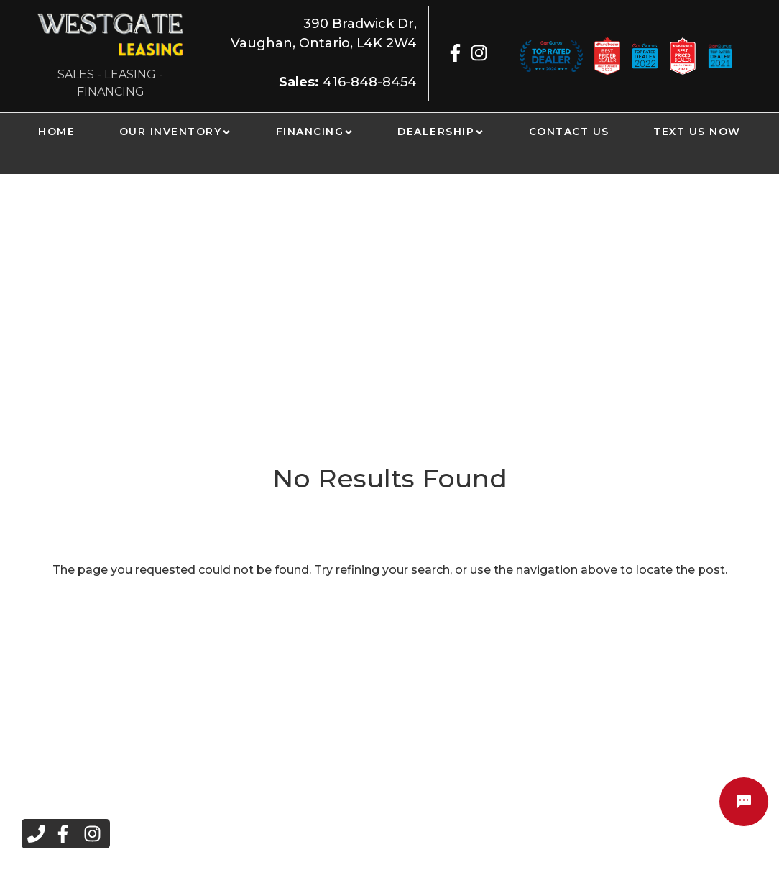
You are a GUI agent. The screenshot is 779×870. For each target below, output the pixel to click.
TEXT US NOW (697, 131)
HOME (56, 131)
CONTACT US (569, 131)
